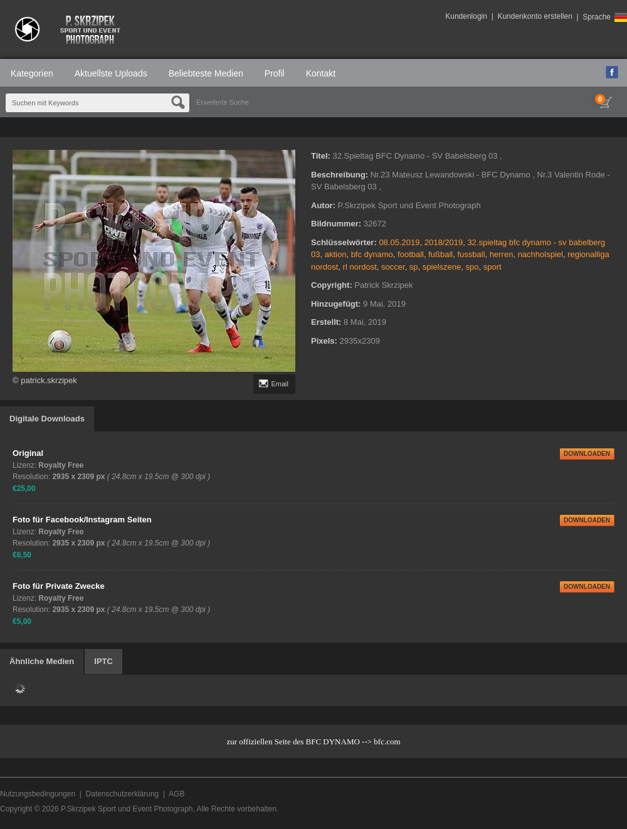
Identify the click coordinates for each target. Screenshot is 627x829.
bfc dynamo (372, 254)
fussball (471, 254)
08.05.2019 (399, 242)
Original (28, 453)
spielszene (442, 267)
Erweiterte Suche (222, 102)
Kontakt (320, 73)
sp (413, 267)
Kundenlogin (466, 16)
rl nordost (360, 267)
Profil (275, 73)
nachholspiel (540, 254)
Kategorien (32, 73)
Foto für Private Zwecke (59, 586)
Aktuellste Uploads (111, 73)
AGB (176, 793)
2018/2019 (443, 242)
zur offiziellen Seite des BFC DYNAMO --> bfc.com (313, 741)
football (411, 254)
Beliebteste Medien (206, 73)
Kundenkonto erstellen (534, 16)
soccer (393, 267)
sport (492, 267)
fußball (440, 254)
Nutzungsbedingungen (37, 793)
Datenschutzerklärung (122, 793)
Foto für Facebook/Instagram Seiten (82, 519)
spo (472, 267)
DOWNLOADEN (587, 453)
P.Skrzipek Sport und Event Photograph (127, 809)
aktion (336, 254)
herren (502, 254)
